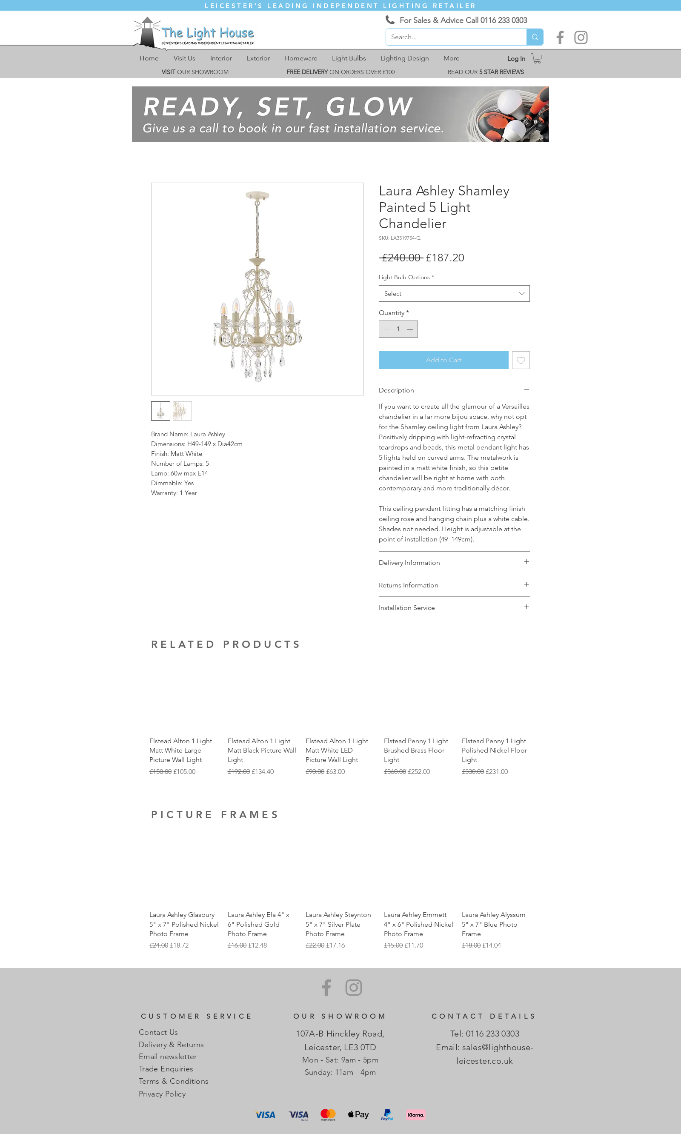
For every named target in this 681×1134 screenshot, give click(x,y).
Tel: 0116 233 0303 (484, 1033)
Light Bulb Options (406, 277)
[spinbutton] (398, 329)
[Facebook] (560, 37)
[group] (340, 718)
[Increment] (411, 329)
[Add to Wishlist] (521, 360)
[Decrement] (386, 329)
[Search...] (450, 37)
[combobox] (454, 293)
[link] (537, 58)
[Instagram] (581, 37)
